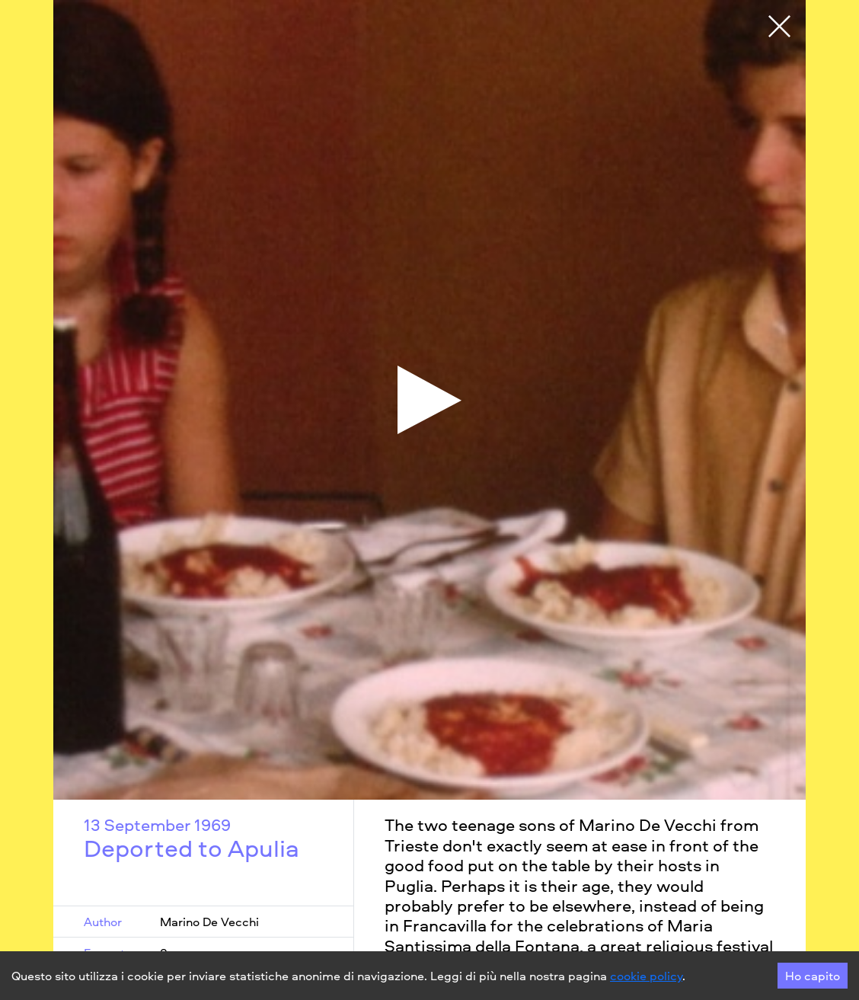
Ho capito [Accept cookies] (812, 975)
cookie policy (646, 975)
